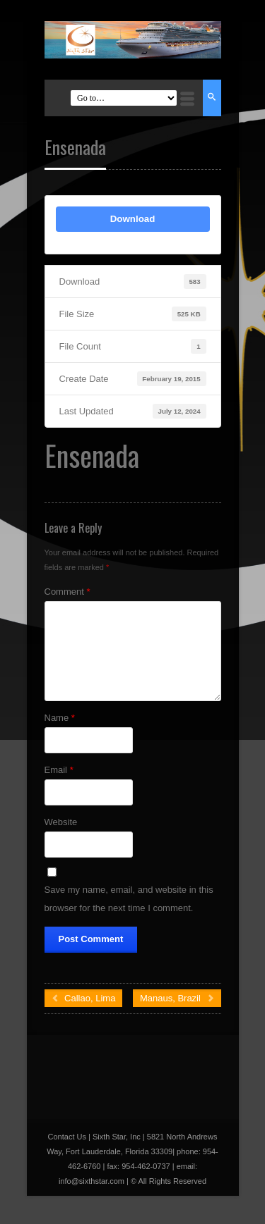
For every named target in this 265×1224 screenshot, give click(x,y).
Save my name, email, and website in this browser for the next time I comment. (129, 898)
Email (59, 770)
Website (61, 822)
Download (132, 219)
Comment (67, 591)
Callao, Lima (84, 998)
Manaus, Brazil (177, 998)
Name (60, 717)
